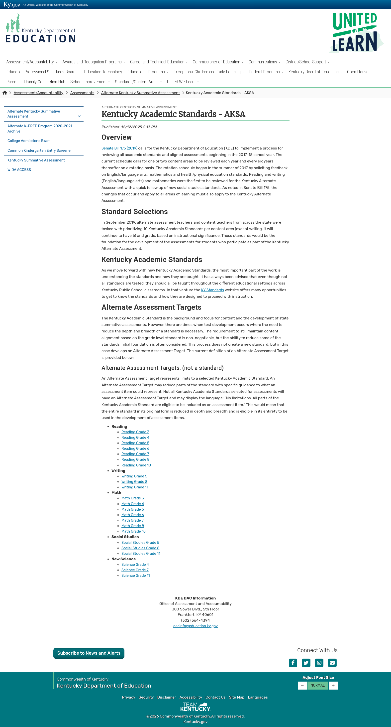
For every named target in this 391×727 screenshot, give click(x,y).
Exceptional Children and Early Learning (208, 71)
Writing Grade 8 (135, 481)
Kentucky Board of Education (315, 71)
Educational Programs (147, 71)
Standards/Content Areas (138, 81)
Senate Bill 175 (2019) (120, 148)
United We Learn (183, 81)
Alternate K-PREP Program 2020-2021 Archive (41, 128)
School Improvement (90, 81)
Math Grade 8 (133, 526)
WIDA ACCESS (19, 165)
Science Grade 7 (135, 570)
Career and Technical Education (159, 61)
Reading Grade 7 (136, 454)
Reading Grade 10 (137, 465)
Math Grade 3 (133, 498)
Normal (317, 685)
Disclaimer (166, 697)
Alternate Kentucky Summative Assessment (140, 93)
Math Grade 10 (134, 531)
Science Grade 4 (136, 564)
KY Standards (213, 290)
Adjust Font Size (318, 677)
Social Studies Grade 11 (142, 553)
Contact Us (215, 697)
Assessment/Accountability (31, 61)
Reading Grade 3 (136, 432)
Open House (359, 71)
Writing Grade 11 (135, 487)
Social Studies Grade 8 (141, 548)
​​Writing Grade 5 (135, 476)
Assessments (82, 93)
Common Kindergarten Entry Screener (41, 148)
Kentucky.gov (196, 722)
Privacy (128, 697)
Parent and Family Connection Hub (35, 81)
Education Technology (103, 71)
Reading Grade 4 (136, 437)
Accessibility (191, 697)
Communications (265, 61)
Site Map (236, 697)
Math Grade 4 (133, 504)
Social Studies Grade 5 (141, 542)
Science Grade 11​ (136, 575)
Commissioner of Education (218, 61)
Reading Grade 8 (136, 459)
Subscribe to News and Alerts (88, 653)
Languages (258, 697)
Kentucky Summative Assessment (37, 157)
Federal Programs (266, 71)
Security (146, 697)
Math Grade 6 (133, 515)
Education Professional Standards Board (42, 71)
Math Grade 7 (133, 520)
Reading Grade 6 (136, 448)
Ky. (12, 4)
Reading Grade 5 (136, 443)
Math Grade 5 (133, 509)
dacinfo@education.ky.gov (195, 626)
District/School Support (307, 61)
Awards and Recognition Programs (93, 61)
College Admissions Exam (30, 139)
